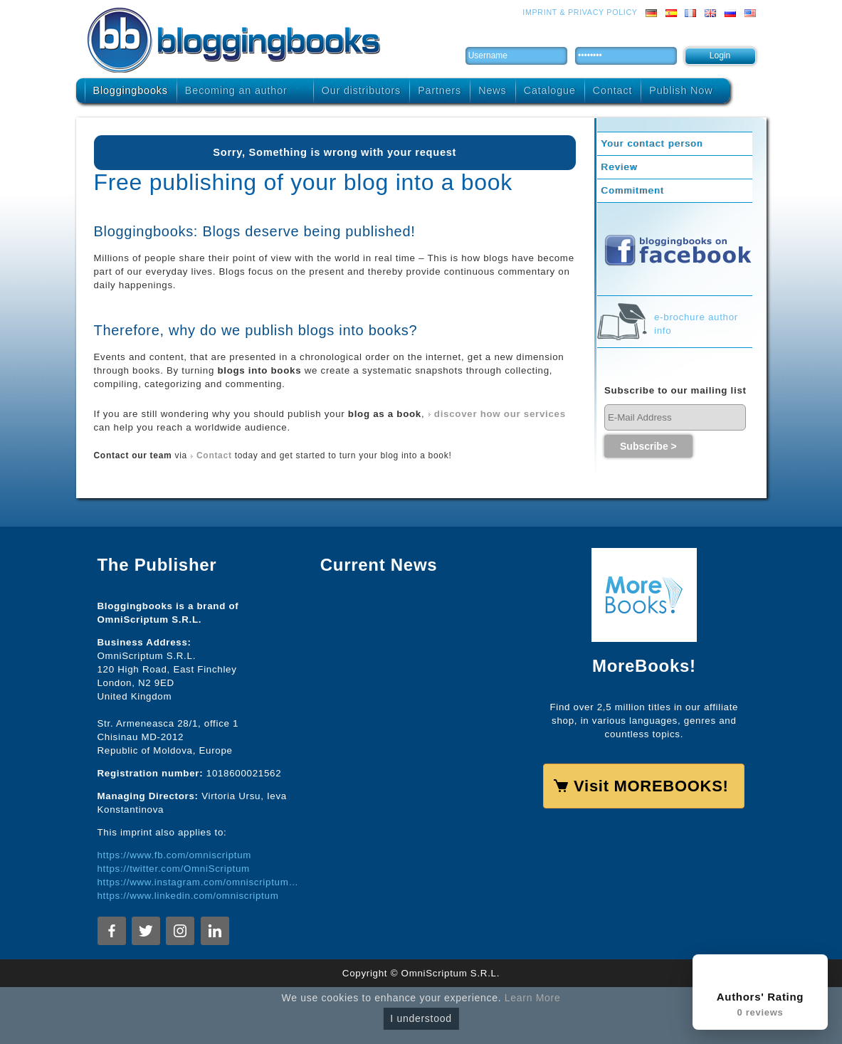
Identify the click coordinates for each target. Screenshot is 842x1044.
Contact (612, 90)
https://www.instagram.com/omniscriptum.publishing (198, 882)
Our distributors (361, 90)
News (492, 90)
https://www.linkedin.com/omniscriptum (188, 895)
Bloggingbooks (130, 90)
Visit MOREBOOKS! (651, 786)
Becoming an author (236, 90)
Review (619, 167)
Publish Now (680, 90)
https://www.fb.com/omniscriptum (175, 855)
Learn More (533, 997)
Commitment (632, 190)
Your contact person (651, 143)
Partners (439, 90)
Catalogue (550, 90)
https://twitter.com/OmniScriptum (174, 868)
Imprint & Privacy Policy (579, 12)
